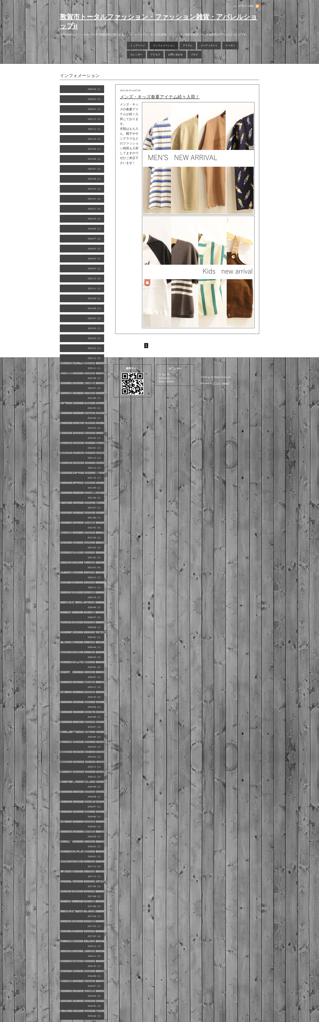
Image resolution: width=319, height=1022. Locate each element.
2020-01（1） (95, 677)
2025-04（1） (95, 178)
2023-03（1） (95, 328)
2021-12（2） (95, 457)
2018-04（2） (95, 836)
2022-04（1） (95, 418)
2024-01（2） (95, 268)
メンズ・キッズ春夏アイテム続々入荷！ (160, 96)
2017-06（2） (95, 906)
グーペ (216, 383)
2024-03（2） (95, 248)
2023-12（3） (95, 278)
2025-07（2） (95, 168)
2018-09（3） (95, 786)
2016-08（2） (95, 976)
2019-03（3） (95, 746)
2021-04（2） (95, 537)
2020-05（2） (95, 637)
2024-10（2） (95, 218)
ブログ (194, 54)
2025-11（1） (95, 129)
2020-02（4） (95, 667)
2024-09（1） (95, 228)
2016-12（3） (95, 946)
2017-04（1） (95, 916)
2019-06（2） (95, 736)
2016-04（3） (95, 1015)
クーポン (230, 45)
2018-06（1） (95, 816)
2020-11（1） (95, 587)
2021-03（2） (95, 547)
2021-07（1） (95, 507)
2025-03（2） (95, 188)
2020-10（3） (95, 597)
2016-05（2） (95, 1006)
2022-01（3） (95, 447)
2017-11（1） (95, 876)
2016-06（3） (95, 996)
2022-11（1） (95, 368)
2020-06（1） (95, 627)
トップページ (137, 45)
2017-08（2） (95, 896)
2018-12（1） (95, 766)
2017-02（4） (95, 936)
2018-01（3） (95, 856)
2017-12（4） (95, 866)
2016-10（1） (95, 966)
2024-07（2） (95, 238)
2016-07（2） (95, 986)
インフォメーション (164, 45)
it (208, 377)
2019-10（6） (95, 697)
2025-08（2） (95, 158)
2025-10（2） (95, 139)
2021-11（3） (95, 467)
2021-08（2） (95, 497)
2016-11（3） (95, 956)
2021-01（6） (95, 567)
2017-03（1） (95, 926)
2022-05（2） (95, 408)
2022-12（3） (95, 358)
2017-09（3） (95, 886)
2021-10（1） (95, 477)
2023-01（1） (95, 348)
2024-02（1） (95, 258)
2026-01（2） (95, 109)
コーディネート (209, 45)
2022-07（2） (95, 388)
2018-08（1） (95, 796)
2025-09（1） (95, 148)
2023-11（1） (95, 288)
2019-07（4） (95, 726)
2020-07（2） (95, 617)
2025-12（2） (95, 119)
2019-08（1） (95, 717)
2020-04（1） (95, 647)
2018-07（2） (95, 806)
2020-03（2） (95, 657)
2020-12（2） (95, 577)
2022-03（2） (95, 428)
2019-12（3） (95, 687)
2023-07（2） (95, 318)
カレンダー (136, 54)
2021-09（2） (95, 487)
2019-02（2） (95, 756)
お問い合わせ (175, 54)
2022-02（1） (95, 437)
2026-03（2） (95, 99)
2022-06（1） (95, 398)
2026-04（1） (95, 89)
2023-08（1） (95, 308)
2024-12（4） (95, 208)
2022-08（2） (95, 378)
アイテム (188, 45)
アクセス (155, 54)
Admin (225, 383)
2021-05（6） (95, 527)
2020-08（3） (95, 607)
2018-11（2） (95, 776)
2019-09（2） (95, 707)
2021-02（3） (95, 557)
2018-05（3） (95, 826)
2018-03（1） (95, 846)
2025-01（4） (95, 198)
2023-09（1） (95, 298)
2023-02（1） (95, 338)
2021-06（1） (95, 517)
